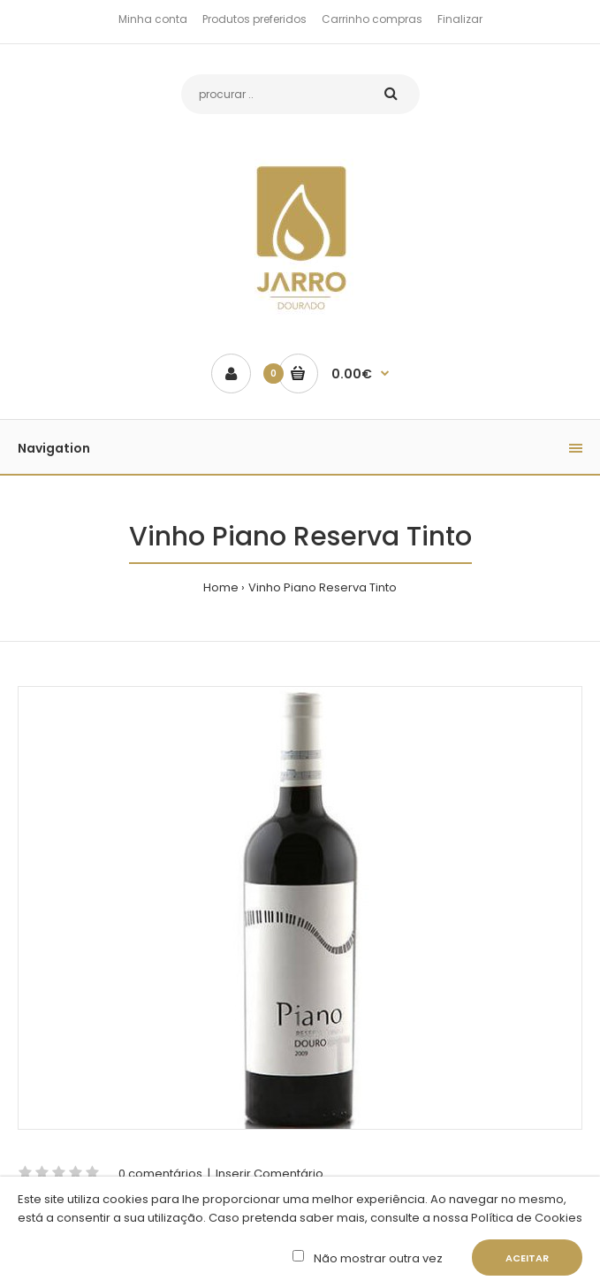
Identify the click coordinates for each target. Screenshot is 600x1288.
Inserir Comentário (269, 1173)
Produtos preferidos (254, 19)
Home (221, 587)
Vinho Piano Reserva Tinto (322, 587)
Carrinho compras (372, 19)
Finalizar (459, 19)
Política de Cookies (525, 1217)
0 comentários (160, 1173)
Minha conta (152, 19)
